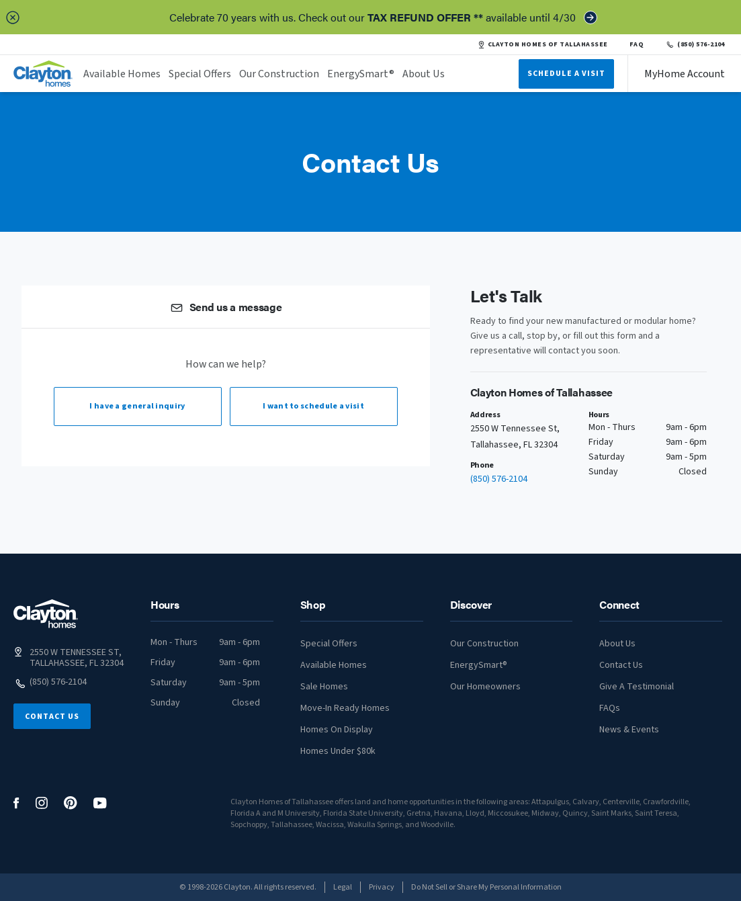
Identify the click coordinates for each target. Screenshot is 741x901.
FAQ (636, 44)
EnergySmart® (360, 74)
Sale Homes (324, 686)
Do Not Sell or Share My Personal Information (486, 887)
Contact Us (52, 716)
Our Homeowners (485, 686)
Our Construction (279, 74)
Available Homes (122, 74)
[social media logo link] (16, 803)
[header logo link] (43, 73)
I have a (137, 406)
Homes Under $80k (338, 751)
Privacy (381, 887)
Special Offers (200, 74)
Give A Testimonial (636, 686)
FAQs (609, 708)
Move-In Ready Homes (345, 708)
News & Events (629, 729)
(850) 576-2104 (695, 44)
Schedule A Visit (566, 73)
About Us (423, 74)
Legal (342, 887)
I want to (313, 406)
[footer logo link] (45, 613)
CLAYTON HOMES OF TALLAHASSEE (543, 44)
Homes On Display (336, 729)
